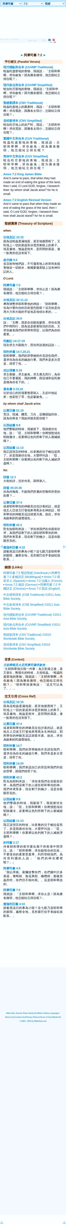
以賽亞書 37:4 (12, 502)
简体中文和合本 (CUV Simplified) (25, 156)
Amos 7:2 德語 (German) (21, 584)
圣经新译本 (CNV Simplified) (22, 120)
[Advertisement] (33, 946)
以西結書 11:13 (13, 447)
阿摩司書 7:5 (11, 285)
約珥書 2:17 (11, 842)
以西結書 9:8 (11, 425)
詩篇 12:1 (9, 477)
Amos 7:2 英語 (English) (44, 588)
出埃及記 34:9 (12, 318)
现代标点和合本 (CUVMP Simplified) (27, 85)
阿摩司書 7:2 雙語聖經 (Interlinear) (26, 573)
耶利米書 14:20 (13, 763)
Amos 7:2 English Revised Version (27, 200)
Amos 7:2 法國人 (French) (45, 581)
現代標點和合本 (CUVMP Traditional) (28, 67)
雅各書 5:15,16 (13, 389)
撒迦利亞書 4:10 (14, 547)
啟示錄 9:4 (10, 260)
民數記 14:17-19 (14, 341)
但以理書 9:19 (12, 370)
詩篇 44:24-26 (12, 488)
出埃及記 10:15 (13, 237)
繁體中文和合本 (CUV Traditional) (26, 138)
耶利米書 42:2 (12, 525)
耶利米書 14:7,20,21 (16, 351)
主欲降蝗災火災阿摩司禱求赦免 (24, 665)
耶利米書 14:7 (12, 745)
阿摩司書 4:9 (11, 868)
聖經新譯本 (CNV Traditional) (23, 103)
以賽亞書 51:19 (13, 410)
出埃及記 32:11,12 (15, 300)
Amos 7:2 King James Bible (22, 174)
